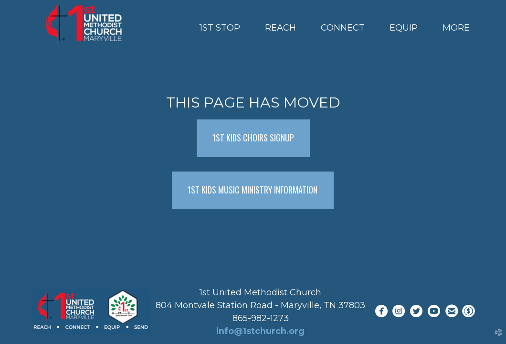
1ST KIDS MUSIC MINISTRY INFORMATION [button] (253, 189)
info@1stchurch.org (260, 331)
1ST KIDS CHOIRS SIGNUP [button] (253, 137)
